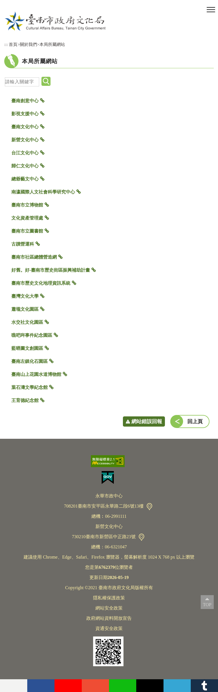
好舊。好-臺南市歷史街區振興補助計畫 (50, 270)
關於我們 (28, 44)
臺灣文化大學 (25, 296)
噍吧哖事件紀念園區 (31, 335)
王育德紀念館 (25, 400)
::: (6, 44)
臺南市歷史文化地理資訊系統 (40, 283)
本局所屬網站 (52, 44)
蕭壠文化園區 (25, 309)
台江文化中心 (25, 152)
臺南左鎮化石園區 (29, 361)
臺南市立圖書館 (27, 231)
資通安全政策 (109, 628)
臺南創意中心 (25, 100)
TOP (207, 604)
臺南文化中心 (25, 126)
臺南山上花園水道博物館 (36, 374)
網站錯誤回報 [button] (146, 421)
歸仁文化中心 (25, 165)
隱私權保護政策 (109, 597)
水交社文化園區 (27, 322)
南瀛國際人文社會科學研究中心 (43, 191)
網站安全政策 (109, 608)
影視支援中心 (25, 113)
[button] (211, 10)
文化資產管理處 (27, 218)
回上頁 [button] (195, 421)
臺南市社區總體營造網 (34, 257)
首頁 (13, 44)
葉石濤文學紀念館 (29, 387)
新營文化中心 (25, 139)
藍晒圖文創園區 (27, 348)
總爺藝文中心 (25, 178)
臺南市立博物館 (27, 205)
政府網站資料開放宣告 (109, 618)
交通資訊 (149, 506)
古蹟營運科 (22, 244)
